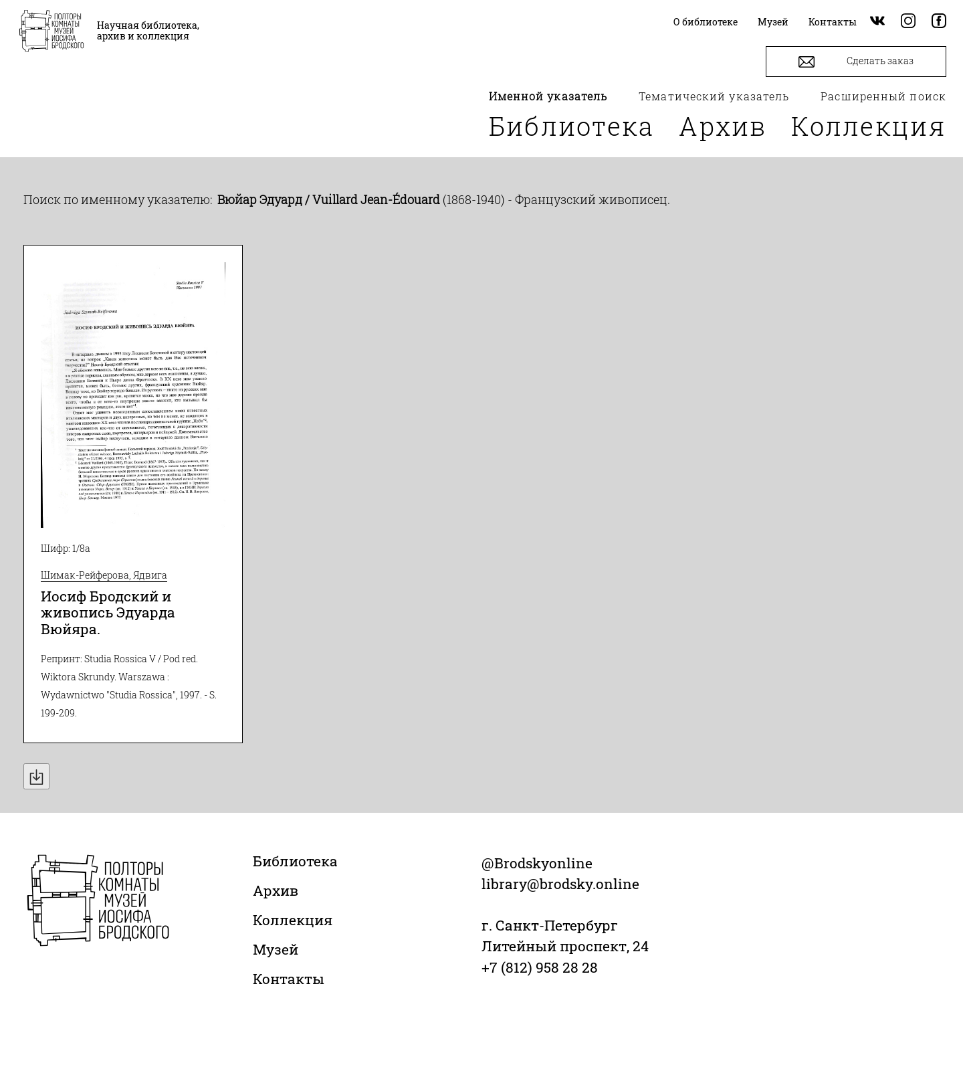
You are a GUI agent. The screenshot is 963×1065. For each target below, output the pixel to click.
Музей (275, 949)
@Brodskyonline (537, 863)
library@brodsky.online (560, 883)
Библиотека (572, 125)
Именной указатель (548, 96)
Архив (723, 125)
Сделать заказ (856, 62)
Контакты (288, 978)
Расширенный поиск (883, 96)
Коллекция (868, 125)
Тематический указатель (714, 96)
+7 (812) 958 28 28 (539, 967)
